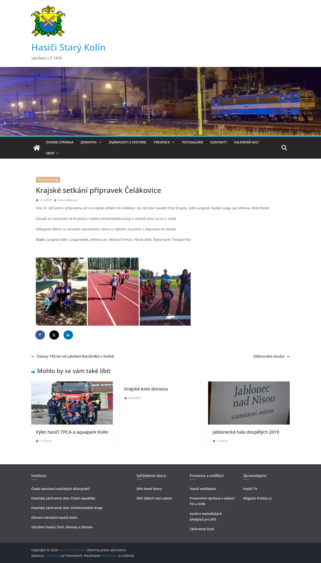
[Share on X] (54, 334)
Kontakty (218, 142)
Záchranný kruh (202, 529)
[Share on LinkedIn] (68, 334)
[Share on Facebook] (40, 334)
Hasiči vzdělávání (203, 489)
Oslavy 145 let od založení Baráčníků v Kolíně (72, 356)
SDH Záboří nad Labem (154, 498)
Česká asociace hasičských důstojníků (60, 489)
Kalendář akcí (246, 142)
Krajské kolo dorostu (146, 389)
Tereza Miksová (67, 200)
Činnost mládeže (48, 179)
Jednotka (89, 142)
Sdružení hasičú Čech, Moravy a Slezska (61, 527)
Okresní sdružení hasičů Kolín (54, 517)
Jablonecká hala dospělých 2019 (246, 432)
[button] (99, 142)
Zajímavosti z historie (127, 142)
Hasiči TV (250, 489)
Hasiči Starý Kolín (68, 47)
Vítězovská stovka (271, 356)
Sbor (50, 153)
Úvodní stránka (59, 142)
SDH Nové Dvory (149, 489)
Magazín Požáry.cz (257, 498)
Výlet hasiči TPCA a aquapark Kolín (72, 432)
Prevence (162, 142)
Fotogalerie (192, 142)
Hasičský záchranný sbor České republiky (63, 498)
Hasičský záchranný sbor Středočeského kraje (66, 508)
